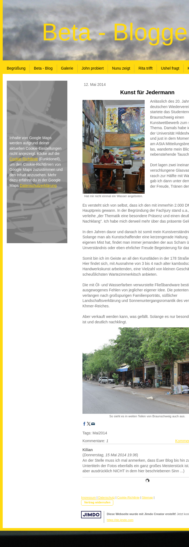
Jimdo (91, 514)
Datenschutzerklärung (38, 185)
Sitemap (147, 497)
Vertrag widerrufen (97, 502)
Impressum (88, 497)
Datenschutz (106, 497)
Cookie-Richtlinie (23, 159)
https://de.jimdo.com (120, 520)
